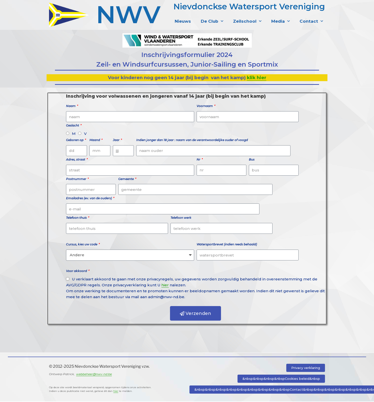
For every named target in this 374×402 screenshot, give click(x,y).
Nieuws (183, 21)
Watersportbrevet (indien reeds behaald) (227, 245)
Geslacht (73, 126)
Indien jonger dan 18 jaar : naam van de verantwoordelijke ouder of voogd (192, 140)
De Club (212, 21)
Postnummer (76, 179)
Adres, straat (76, 160)
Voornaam (205, 106)
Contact (311, 21)
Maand (95, 140)
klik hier (256, 78)
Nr (199, 160)
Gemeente (126, 179)
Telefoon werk (180, 218)
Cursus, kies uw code (82, 245)
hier (165, 285)
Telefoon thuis (76, 218)
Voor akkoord (77, 271)
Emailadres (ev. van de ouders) (89, 199)
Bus (252, 160)
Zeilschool (247, 21)
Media (280, 21)
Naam (71, 106)
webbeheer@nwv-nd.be (94, 374)
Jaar (116, 140)
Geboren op (75, 140)
